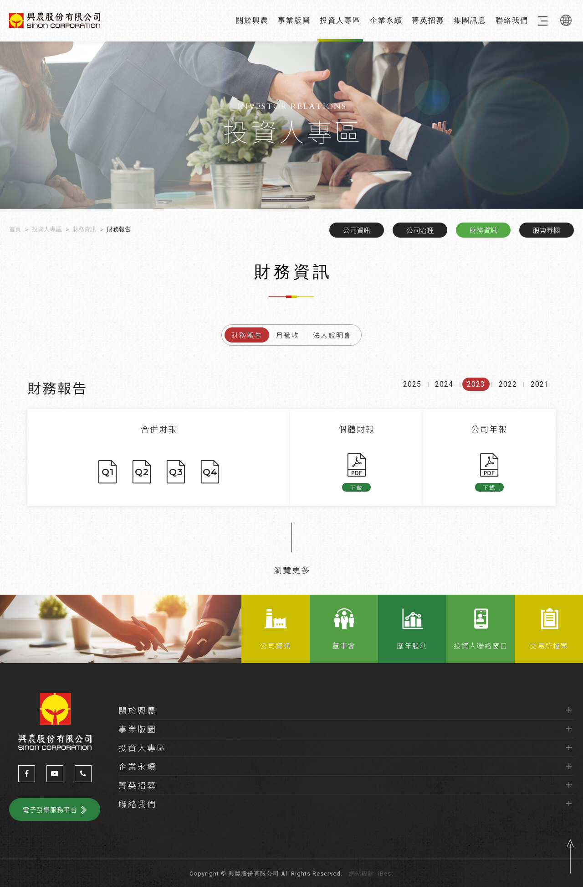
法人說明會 (332, 335)
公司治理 (420, 230)
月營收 (287, 335)
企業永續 (386, 20)
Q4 (210, 472)
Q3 (176, 472)
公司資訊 (356, 230)
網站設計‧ (362, 873)
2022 (508, 393)
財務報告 (246, 335)
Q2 (142, 472)
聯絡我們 (512, 20)
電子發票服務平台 (50, 809)
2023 (476, 393)
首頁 (15, 229)
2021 (540, 393)
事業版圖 (294, 20)
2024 (444, 393)
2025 (412, 393)
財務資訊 (483, 230)
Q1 (108, 472)
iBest (386, 873)
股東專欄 (546, 230)
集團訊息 (470, 20)
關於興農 (252, 20)
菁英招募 (428, 20)
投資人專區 (340, 20)
